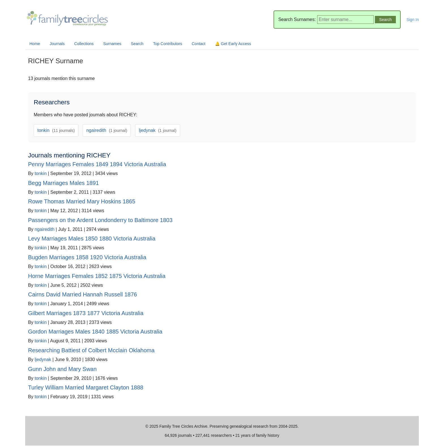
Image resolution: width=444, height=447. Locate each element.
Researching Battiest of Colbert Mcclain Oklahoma (91, 350)
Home (34, 43)
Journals (57, 43)
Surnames (112, 43)
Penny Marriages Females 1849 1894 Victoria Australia (97, 164)
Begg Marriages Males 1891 (63, 183)
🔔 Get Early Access (233, 43)
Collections (83, 43)
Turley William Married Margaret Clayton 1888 (85, 387)
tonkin (56, 130)
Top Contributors (167, 43)
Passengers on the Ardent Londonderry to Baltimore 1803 (100, 220)
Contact (198, 43)
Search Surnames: (297, 19)
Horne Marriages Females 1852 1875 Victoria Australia (96, 276)
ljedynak (157, 130)
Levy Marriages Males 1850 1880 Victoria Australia (91, 238)
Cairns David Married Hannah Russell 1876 (82, 294)
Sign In (412, 19)
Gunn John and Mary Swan (62, 369)
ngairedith (106, 130)
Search (137, 43)
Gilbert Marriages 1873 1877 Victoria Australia (86, 313)
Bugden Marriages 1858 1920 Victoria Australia (87, 257)
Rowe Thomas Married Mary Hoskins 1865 (81, 201)
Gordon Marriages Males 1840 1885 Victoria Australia (95, 331)
